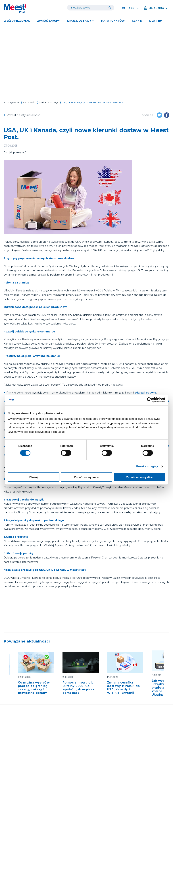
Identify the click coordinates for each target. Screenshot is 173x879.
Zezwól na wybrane (86, 477)
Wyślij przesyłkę (17, 20)
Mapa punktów (113, 20)
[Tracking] (110, 7)
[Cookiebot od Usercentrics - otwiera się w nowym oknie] (149, 400)
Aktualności (29, 102)
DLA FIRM (155, 20)
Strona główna (11, 102)
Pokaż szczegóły (147, 466)
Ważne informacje (48, 102)
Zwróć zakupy (48, 20)
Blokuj (33, 477)
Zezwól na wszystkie (139, 477)
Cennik (137, 20)
